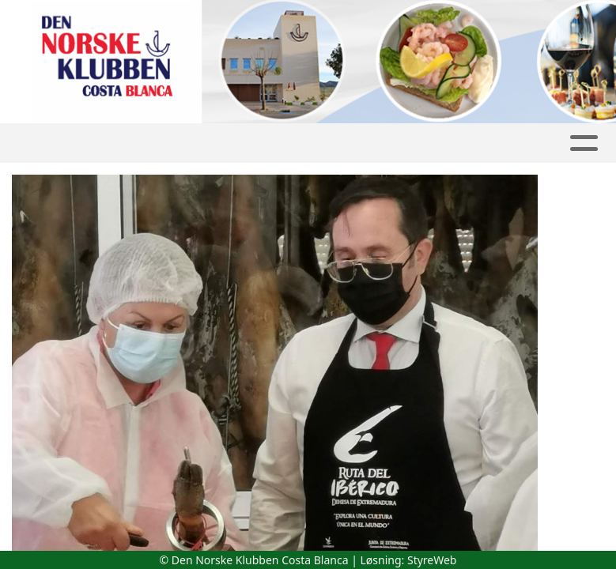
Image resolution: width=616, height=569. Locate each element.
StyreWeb (432, 559)
